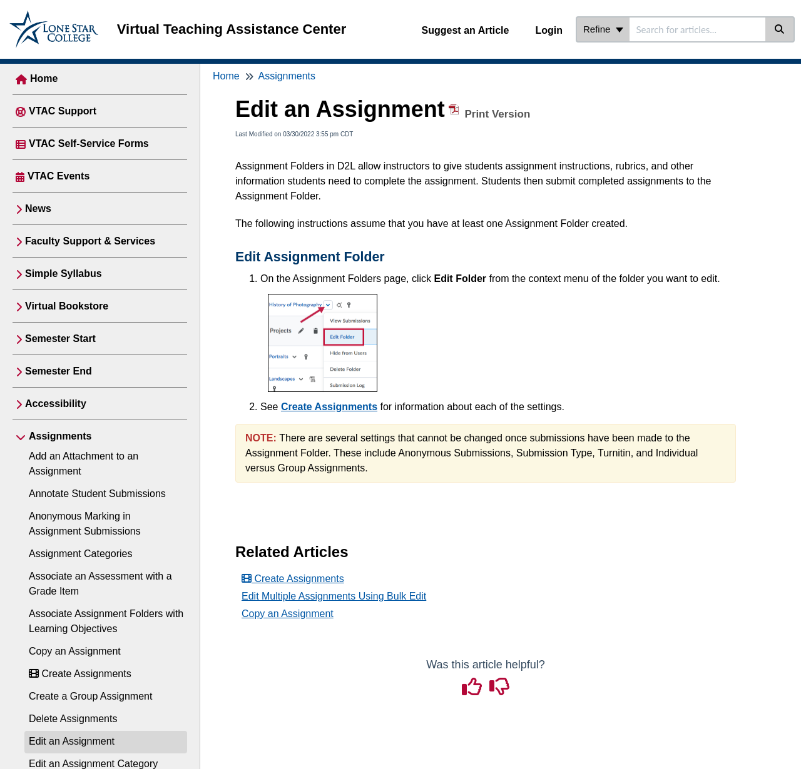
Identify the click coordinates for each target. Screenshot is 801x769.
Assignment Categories (80, 553)
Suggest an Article (465, 30)
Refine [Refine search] (603, 29)
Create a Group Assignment (90, 696)
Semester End (58, 371)
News (38, 208)
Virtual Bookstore (66, 306)
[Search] (780, 29)
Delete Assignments (73, 718)
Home (44, 78)
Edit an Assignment (72, 741)
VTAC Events (58, 176)
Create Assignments (80, 673)
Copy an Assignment (75, 651)
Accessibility (55, 403)
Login (549, 30)
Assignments (60, 436)
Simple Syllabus (63, 273)
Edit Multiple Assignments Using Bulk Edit (334, 596)
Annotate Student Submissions (97, 493)
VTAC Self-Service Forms (89, 143)
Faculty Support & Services (90, 241)
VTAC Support (62, 111)
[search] (697, 29)
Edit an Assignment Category (93, 763)
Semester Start (60, 338)
